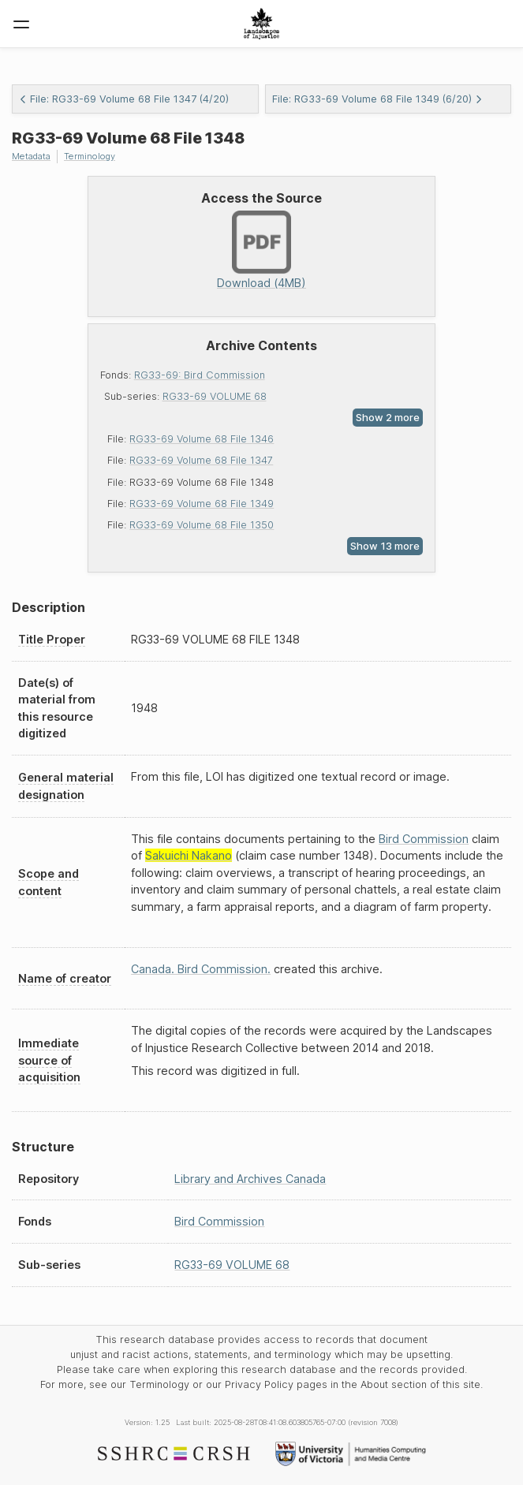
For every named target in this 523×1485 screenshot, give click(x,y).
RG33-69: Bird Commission (199, 375)
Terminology (89, 156)
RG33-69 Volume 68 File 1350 (201, 525)
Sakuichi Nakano (188, 855)
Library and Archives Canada (250, 1178)
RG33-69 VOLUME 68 (215, 396)
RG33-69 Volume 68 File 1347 (201, 460)
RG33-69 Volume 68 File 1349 (201, 503)
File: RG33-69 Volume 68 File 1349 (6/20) (377, 99)
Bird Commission (424, 838)
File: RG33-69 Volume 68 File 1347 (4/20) (124, 99)
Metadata (31, 156)
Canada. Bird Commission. (201, 969)
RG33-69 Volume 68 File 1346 (201, 439)
